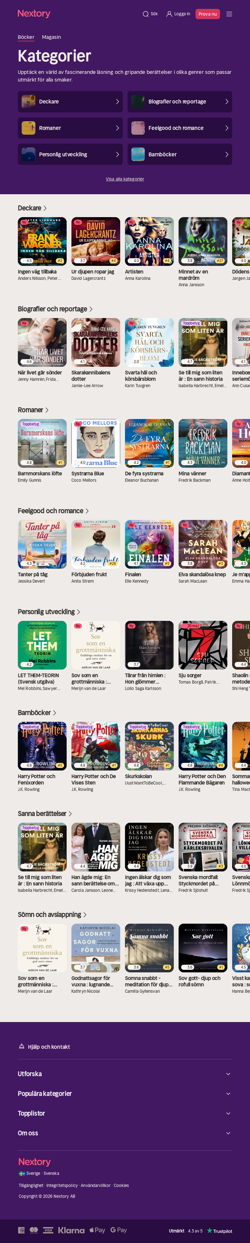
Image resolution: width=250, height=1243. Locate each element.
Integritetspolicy (62, 1185)
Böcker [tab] (26, 37)
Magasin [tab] (51, 37)
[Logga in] (178, 14)
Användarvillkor (96, 1185)
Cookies (121, 1185)
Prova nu (208, 14)
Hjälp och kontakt (44, 1046)
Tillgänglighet (31, 1185)
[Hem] (78, 14)
